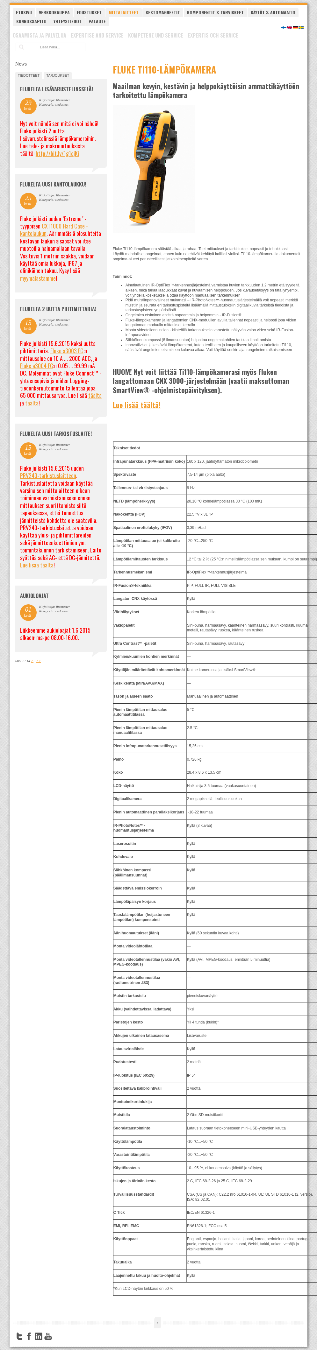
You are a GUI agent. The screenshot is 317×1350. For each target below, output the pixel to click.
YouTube (48, 1336)
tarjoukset (57, 75)
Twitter (19, 1336)
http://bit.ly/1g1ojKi (57, 153)
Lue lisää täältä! (137, 405)
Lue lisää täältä (37, 565)
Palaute (97, 21)
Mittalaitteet (124, 12)
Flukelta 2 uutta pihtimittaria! (58, 309)
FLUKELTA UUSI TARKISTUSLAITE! (56, 434)
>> (38, 661)
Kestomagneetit (163, 12)
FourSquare (57, 1336)
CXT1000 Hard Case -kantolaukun (54, 229)
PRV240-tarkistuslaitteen (48, 475)
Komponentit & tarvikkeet (215, 12)
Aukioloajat (34, 596)
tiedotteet (29, 75)
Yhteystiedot (68, 21)
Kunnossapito (31, 21)
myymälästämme (38, 278)
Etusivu (24, 12)
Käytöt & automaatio (273, 12)
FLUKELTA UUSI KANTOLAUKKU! (53, 184)
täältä (95, 395)
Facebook (29, 1336)
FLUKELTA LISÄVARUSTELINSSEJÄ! (56, 89)
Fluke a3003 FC (66, 351)
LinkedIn (38, 1336)
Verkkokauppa (54, 12)
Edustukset (89, 12)
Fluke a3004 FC (36, 366)
